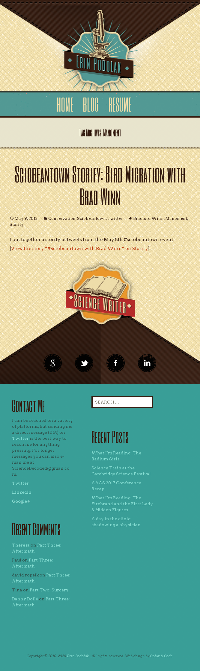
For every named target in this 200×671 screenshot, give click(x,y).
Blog (91, 104)
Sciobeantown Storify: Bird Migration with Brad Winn (100, 185)
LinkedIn (21, 492)
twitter (84, 363)
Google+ (21, 501)
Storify (16, 224)
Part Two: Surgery (49, 590)
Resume (119, 104)
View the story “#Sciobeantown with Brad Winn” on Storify (79, 248)
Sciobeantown (91, 218)
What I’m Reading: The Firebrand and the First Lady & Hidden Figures (122, 503)
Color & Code (161, 656)
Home (65, 104)
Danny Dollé (25, 599)
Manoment (176, 218)
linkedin (115, 363)
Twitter (114, 218)
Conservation (62, 218)
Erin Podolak (78, 656)
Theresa (21, 545)
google (52, 363)
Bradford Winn (148, 218)
